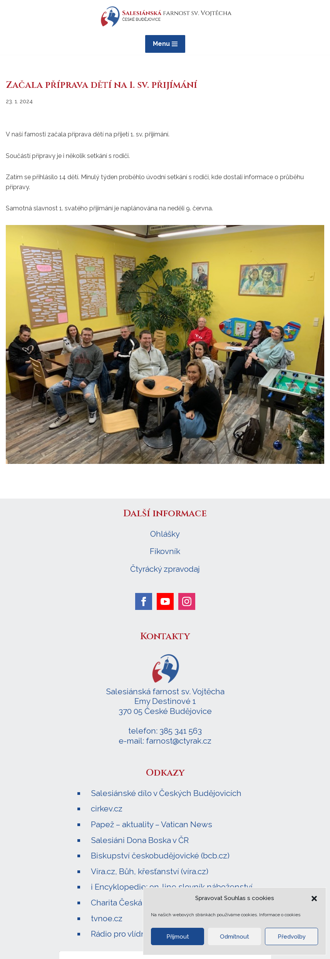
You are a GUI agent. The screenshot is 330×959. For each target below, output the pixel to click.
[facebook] (143, 601)
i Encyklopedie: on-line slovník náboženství (172, 887)
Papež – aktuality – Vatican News (151, 824)
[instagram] (186, 601)
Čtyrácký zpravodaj (165, 569)
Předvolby (292, 936)
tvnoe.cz (106, 918)
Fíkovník (165, 551)
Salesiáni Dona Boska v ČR (140, 840)
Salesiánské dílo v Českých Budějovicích (166, 793)
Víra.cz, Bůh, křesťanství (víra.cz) (149, 871)
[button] (314, 898)
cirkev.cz (106, 808)
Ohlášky (165, 534)
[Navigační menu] (165, 44)
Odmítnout (234, 936)
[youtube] (165, 601)
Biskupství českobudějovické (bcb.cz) (160, 855)
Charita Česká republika (135, 902)
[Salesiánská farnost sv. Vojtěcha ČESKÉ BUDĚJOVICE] (165, 16)
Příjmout (177, 936)
